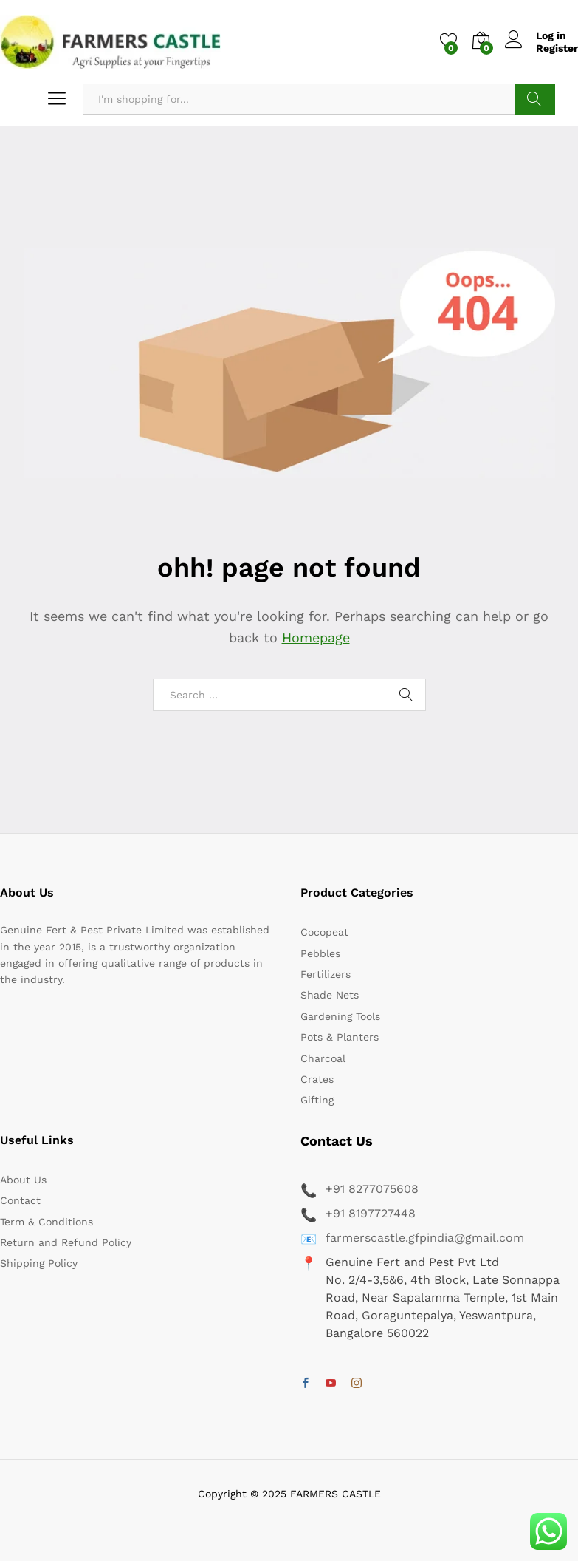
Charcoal (322, 1058)
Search (535, 99)
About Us (23, 1180)
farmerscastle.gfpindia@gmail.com (425, 1238)
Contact (20, 1200)
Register (557, 48)
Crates (317, 1079)
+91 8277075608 (372, 1189)
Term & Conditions (46, 1222)
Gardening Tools (340, 1016)
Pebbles (320, 953)
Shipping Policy (39, 1263)
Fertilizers (325, 974)
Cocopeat (324, 932)
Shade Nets (329, 995)
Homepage (316, 637)
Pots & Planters (339, 1037)
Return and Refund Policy (65, 1242)
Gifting (317, 1100)
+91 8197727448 (371, 1213)
